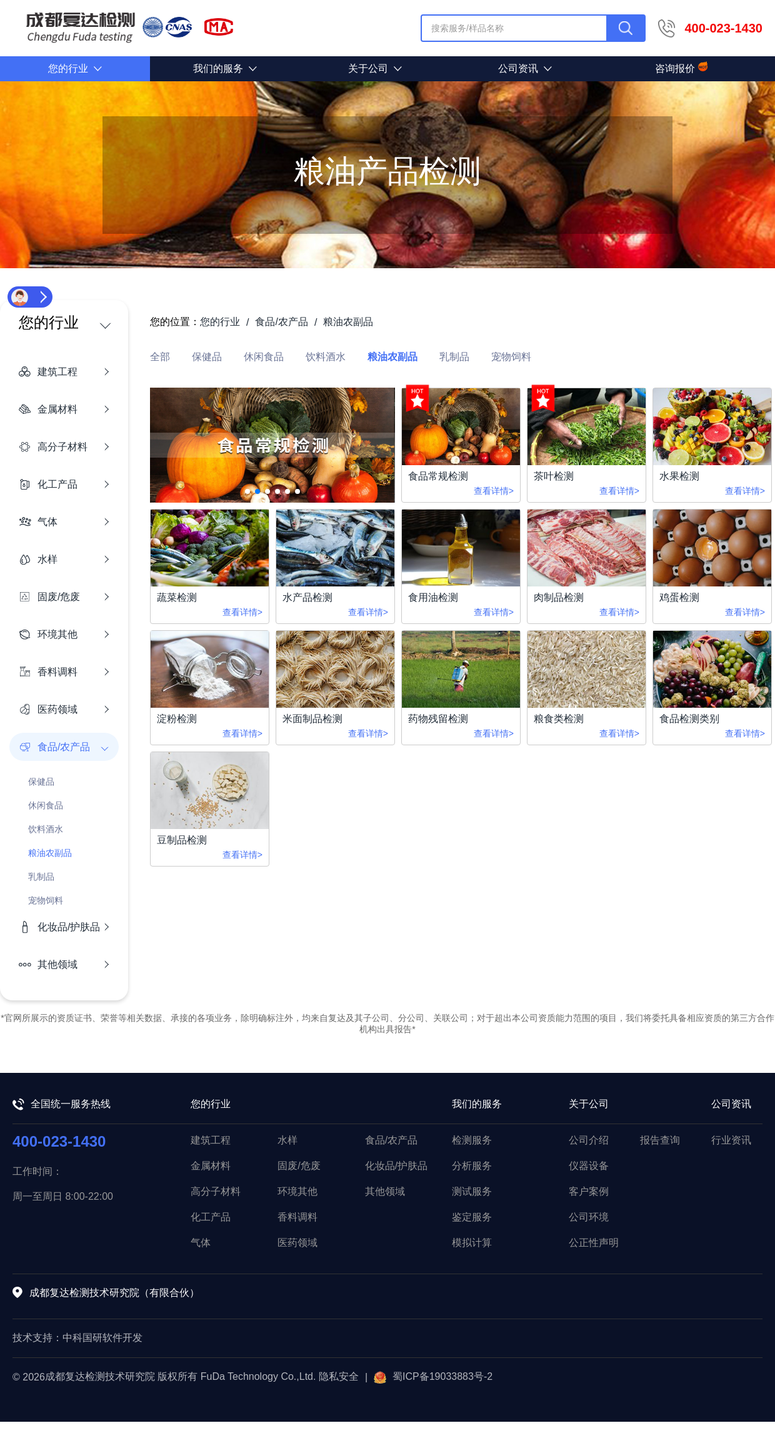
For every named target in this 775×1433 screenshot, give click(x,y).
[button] (247, 491)
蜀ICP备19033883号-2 (433, 1377)
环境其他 (298, 1191)
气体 (201, 1242)
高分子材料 (216, 1191)
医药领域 (298, 1242)
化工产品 (211, 1217)
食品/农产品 (391, 1140)
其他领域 (385, 1191)
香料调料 (298, 1217)
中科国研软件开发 (102, 1337)
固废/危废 (299, 1165)
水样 (288, 1140)
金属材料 (211, 1165)
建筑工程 (211, 1140)
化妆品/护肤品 (396, 1165)
